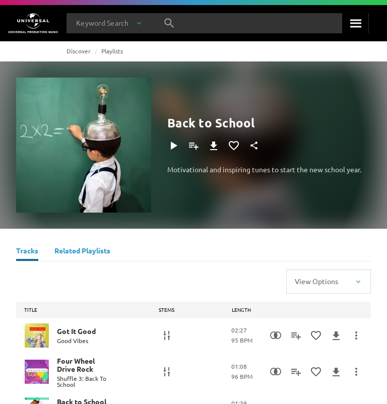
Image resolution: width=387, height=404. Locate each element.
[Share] (254, 146)
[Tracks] (27, 252)
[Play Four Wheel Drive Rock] (37, 372)
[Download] (214, 146)
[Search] (355, 23)
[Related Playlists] (82, 252)
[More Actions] (356, 335)
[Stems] (167, 335)
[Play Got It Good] (37, 335)
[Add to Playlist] (193, 146)
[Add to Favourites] (234, 146)
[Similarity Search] (276, 335)
